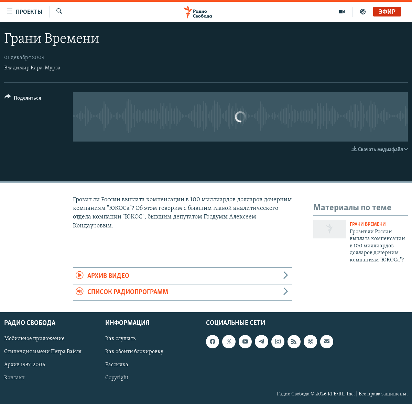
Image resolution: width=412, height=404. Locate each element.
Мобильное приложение (34, 339)
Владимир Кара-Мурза (32, 68)
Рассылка (116, 365)
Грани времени (368, 224)
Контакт (14, 378)
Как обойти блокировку (134, 352)
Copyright (116, 378)
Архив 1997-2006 (24, 365)
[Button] (22, 99)
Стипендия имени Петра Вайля (43, 352)
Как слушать (120, 339)
